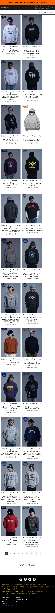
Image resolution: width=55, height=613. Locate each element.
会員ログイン (38, 8)
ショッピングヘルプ (7, 606)
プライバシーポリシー (21, 599)
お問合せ (18, 597)
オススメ (51, 12)
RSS (17, 601)
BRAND (13, 7)
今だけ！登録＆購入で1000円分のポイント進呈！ (27, 2)
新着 (40, 12)
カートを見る (47, 8)
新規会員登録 (5, 597)
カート (4, 601)
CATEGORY (17, 7)
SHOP (22, 7)
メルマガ (4, 603)
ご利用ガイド (42, 8)
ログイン (4, 599)
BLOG (26, 7)
